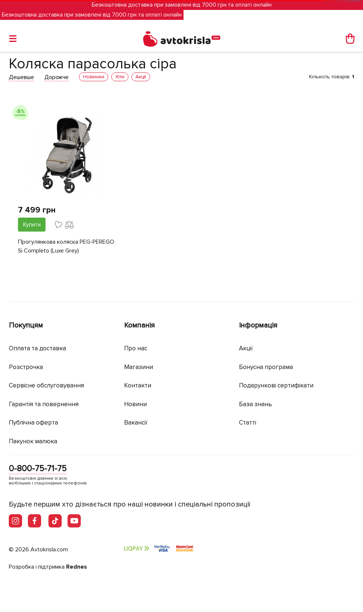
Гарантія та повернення (44, 404)
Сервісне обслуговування (46, 385)
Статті (247, 422)
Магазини (138, 367)
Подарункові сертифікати (276, 385)
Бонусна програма (266, 367)
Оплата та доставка (37, 348)
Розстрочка (26, 367)
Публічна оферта (33, 422)
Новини (135, 404)
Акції (246, 348)
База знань (255, 404)
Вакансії (136, 422)
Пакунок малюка (33, 441)
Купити (32, 224)
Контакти (137, 385)
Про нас (135, 348)
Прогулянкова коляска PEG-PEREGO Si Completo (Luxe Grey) (66, 246)
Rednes (76, 566)
